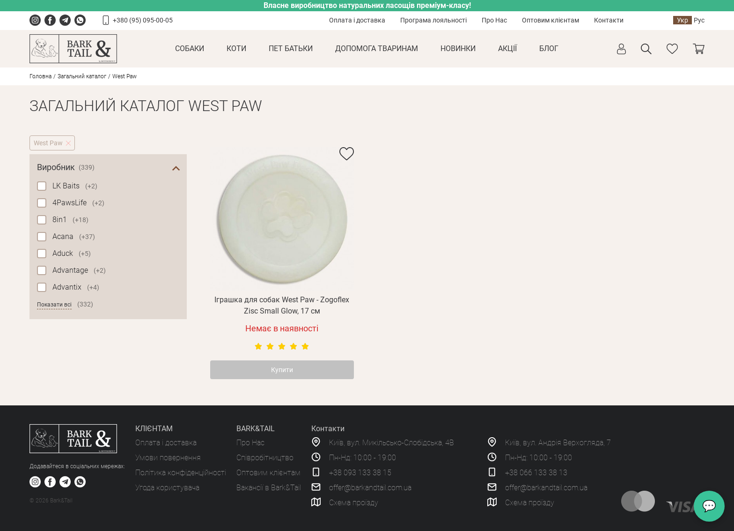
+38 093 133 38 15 (360, 472)
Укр (682, 20)
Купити (282, 370)
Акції (507, 48)
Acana (73, 236)
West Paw (48, 143)
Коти (236, 48)
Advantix (75, 287)
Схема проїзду (353, 502)
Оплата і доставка (357, 20)
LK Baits (74, 185)
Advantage (79, 270)
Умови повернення (168, 457)
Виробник (66, 167)
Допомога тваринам (376, 48)
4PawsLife (78, 202)
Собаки (189, 48)
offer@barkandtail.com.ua (370, 487)
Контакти (609, 20)
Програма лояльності (433, 20)
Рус (699, 20)
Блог (548, 48)
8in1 (70, 219)
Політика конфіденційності (180, 472)
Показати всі (54, 304)
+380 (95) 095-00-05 (143, 20)
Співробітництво (265, 457)
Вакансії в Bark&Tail (268, 487)
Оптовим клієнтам (550, 20)
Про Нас (494, 20)
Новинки (458, 48)
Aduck (71, 253)
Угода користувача (167, 487)
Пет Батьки (291, 48)
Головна (40, 76)
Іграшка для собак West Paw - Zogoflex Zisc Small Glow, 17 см (281, 305)
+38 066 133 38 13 (536, 472)
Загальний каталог (82, 76)
